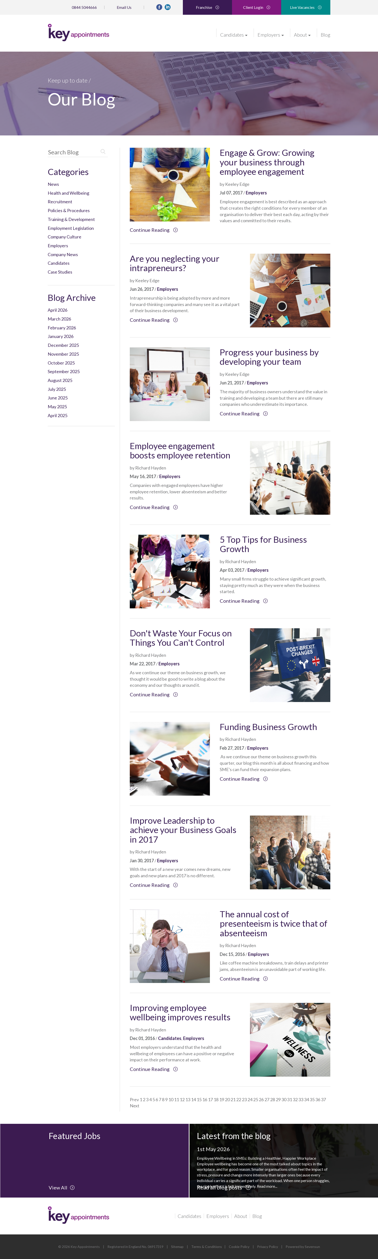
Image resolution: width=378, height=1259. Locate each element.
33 (300, 1099)
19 (221, 1099)
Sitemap (177, 1246)
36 (317, 1099)
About (302, 34)
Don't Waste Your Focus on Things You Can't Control (181, 638)
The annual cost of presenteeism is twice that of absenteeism (273, 923)
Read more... (267, 1186)
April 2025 (57, 415)
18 (216, 1099)
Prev (134, 1099)
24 (249, 1099)
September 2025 (64, 371)
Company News (63, 254)
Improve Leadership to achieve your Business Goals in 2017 (183, 829)
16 (204, 1099)
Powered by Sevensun (303, 1246)
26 (261, 1099)
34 (306, 1099)
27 (266, 1099)
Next (134, 1105)
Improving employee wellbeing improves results (180, 1012)
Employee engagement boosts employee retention (180, 450)
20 (227, 1099)
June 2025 (58, 397)
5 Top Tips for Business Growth (263, 544)
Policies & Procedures (69, 210)
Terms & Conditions (206, 1246)
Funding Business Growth (268, 726)
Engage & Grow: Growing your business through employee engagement (267, 161)
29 (278, 1099)
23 (244, 1099)
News (53, 184)
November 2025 (63, 354)
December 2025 (63, 345)
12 (182, 1099)
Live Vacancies (306, 7)
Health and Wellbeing (68, 193)
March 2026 (59, 319)
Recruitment (60, 201)
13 (187, 1099)
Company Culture (64, 236)
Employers (271, 34)
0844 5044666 (84, 7)
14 (193, 1099)
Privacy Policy (267, 1246)
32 (295, 1099)
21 (233, 1099)
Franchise (207, 7)
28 (272, 1099)
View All (62, 1187)
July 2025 (57, 389)
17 (210, 1099)
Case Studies (60, 272)
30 (283, 1099)
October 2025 (61, 363)
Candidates (233, 34)
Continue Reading (154, 230)
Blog (325, 34)
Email (124, 7)
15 (199, 1099)
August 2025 (60, 380)
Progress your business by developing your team (269, 357)
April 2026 (57, 310)
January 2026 (60, 336)
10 (170, 1099)
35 (312, 1099)
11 (176, 1099)
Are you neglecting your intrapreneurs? (174, 263)
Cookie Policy (239, 1246)
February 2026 (62, 327)
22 (238, 1099)
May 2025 (57, 406)
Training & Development (71, 219)
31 (289, 1099)
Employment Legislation (71, 228)
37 (323, 1099)
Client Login (256, 7)
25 (255, 1099)
